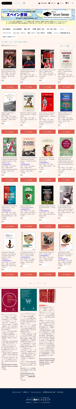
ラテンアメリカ (7, 33)
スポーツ (25, 42)
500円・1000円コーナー (9, 37)
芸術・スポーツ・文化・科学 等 (36, 33)
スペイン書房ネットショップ (38, 400)
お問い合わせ (60, 392)
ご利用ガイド (26, 392)
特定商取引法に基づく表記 (49, 392)
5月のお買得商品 (17, 29)
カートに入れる (9, 87)
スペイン (62, 29)
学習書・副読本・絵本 (38, 29)
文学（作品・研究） (52, 29)
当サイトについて (17, 392)
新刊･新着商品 (6, 29)
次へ (45, 283)
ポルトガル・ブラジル (19, 33)
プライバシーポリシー (36, 392)
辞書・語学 (27, 29)
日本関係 (49, 33)
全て (2, 42)
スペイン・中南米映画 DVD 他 (62, 33)
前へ (31, 283)
